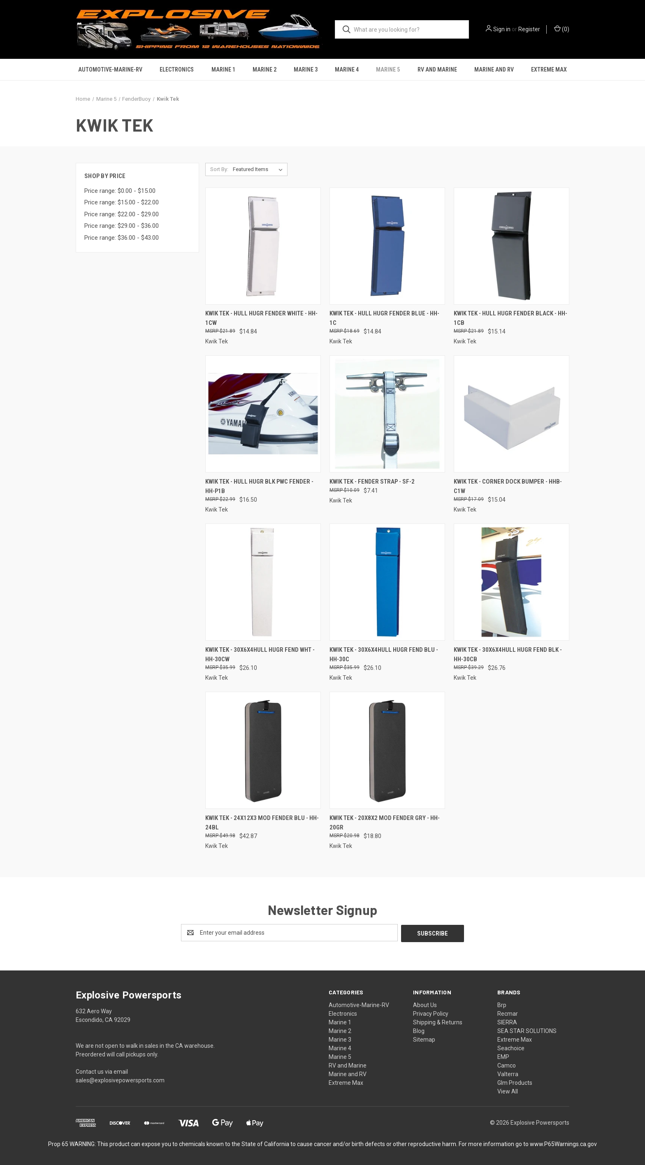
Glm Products (514, 1082)
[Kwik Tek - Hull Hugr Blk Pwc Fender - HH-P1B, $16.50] (263, 414)
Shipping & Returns (437, 1021)
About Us (425, 1004)
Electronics (177, 69)
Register (529, 29)
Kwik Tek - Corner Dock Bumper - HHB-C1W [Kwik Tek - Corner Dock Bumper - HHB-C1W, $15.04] (508, 486)
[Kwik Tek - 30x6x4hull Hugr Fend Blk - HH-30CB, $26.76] (511, 582)
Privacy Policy (430, 1013)
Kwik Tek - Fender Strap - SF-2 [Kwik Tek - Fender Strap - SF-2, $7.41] (372, 481)
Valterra (507, 1073)
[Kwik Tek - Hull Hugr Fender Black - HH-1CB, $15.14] (511, 246)
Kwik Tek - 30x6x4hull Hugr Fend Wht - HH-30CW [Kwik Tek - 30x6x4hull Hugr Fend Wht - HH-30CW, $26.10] (260, 654)
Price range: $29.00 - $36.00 (121, 225)
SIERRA (507, 1021)
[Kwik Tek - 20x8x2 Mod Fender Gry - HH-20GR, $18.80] (387, 750)
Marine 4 (347, 69)
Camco (506, 1064)
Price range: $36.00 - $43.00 (121, 237)
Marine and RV (494, 69)
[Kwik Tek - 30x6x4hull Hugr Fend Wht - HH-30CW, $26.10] (263, 582)
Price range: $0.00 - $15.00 (119, 191)
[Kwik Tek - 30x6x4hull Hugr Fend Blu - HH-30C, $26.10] (387, 582)
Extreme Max (549, 69)
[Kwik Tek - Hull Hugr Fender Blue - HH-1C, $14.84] (387, 246)
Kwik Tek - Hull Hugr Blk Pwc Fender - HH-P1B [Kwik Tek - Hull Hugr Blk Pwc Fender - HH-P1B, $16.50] (259, 486)
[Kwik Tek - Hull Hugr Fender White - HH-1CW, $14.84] (263, 246)
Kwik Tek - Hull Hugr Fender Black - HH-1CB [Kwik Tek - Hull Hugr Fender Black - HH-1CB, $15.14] (510, 318)
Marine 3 (306, 69)
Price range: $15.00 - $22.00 (121, 202)
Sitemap (424, 1038)
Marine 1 (223, 69)
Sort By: (219, 169)
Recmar (507, 1013)
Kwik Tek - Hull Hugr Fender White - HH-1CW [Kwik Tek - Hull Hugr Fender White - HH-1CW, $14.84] (261, 318)
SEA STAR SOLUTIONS (527, 1030)
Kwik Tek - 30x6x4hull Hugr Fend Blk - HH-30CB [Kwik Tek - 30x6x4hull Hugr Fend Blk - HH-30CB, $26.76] (508, 654)
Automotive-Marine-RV (110, 69)
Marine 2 (264, 69)
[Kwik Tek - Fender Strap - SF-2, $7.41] (387, 414)
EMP (503, 1056)
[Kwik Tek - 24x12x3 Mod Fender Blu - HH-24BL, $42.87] (263, 750)
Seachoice (510, 1047)
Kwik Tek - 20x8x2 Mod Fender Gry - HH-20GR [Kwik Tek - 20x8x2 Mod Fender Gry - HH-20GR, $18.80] (384, 822)
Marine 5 (388, 69)
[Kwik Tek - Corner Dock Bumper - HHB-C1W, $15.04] (511, 414)
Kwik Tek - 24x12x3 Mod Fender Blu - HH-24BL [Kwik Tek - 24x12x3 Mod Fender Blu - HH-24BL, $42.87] (262, 822)
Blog (419, 1030)
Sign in (501, 29)
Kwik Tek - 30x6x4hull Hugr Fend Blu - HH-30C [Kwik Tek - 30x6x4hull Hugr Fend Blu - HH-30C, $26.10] (383, 654)
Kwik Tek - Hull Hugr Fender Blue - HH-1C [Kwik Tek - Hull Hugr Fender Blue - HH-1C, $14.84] (384, 318)
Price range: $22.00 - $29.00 (121, 214)
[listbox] (259, 169)
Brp (501, 1004)
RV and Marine (437, 69)
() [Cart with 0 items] (561, 28)
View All (507, 1090)
